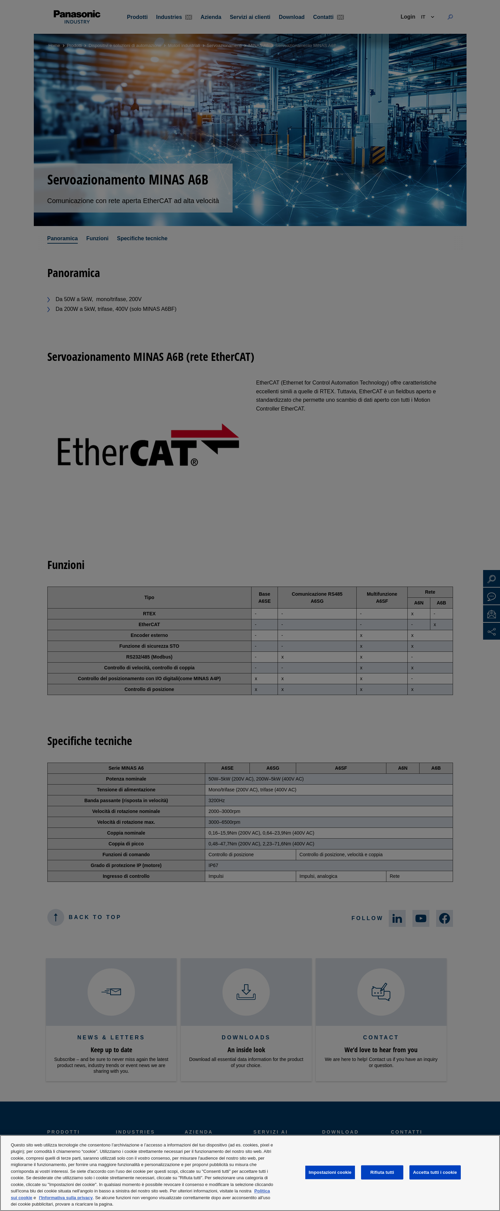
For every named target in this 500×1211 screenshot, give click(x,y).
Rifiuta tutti (382, 1172)
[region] (250, 1173)
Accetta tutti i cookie (435, 1172)
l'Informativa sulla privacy (66, 1197)
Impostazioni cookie (330, 1172)
